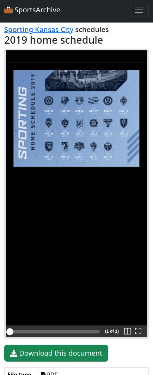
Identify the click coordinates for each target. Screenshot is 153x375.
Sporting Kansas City (38, 29)
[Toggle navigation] (139, 10)
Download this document (56, 353)
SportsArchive (32, 9)
